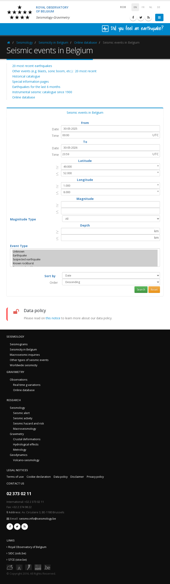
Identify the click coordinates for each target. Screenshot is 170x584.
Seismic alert (21, 413)
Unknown (85, 252)
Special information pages (30, 81)
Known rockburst (85, 263)
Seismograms (19, 344)
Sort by (50, 276)
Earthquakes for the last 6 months (36, 87)
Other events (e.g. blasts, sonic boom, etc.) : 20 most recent (54, 71)
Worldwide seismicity (23, 365)
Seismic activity (22, 418)
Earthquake (85, 256)
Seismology (24, 42)
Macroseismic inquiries (25, 355)
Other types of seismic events (29, 360)
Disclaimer (77, 477)
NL (150, 7)
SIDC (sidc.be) (17, 553)
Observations (18, 379)
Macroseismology (24, 429)
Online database (85, 42)
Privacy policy (95, 477)
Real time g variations (27, 385)
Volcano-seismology (26, 460)
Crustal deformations (27, 439)
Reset (154, 289)
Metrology (19, 450)
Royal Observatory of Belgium (27, 547)
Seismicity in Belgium (53, 42)
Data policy (61, 477)
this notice (53, 318)
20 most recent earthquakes (32, 66)
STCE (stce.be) (17, 560)
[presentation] (57, 167)
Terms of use (15, 477)
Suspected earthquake (85, 259)
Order (54, 282)
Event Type (19, 246)
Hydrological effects (26, 444)
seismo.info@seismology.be (37, 518)
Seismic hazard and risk (28, 423)
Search (141, 289)
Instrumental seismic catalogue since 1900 (42, 92)
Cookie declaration (39, 477)
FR (143, 7)
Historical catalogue (26, 76)
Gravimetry (17, 434)
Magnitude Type (23, 219)
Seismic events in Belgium (85, 112)
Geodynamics (18, 455)
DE (158, 7)
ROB (120, 7)
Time (55, 136)
